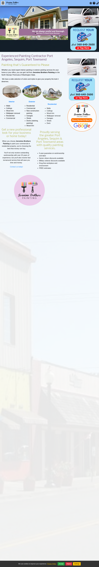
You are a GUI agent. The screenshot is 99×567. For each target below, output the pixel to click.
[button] (29, 37)
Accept (61, 564)
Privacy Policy (51, 564)
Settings (76, 564)
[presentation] (3, 23)
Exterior (32, 102)
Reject (69, 564)
